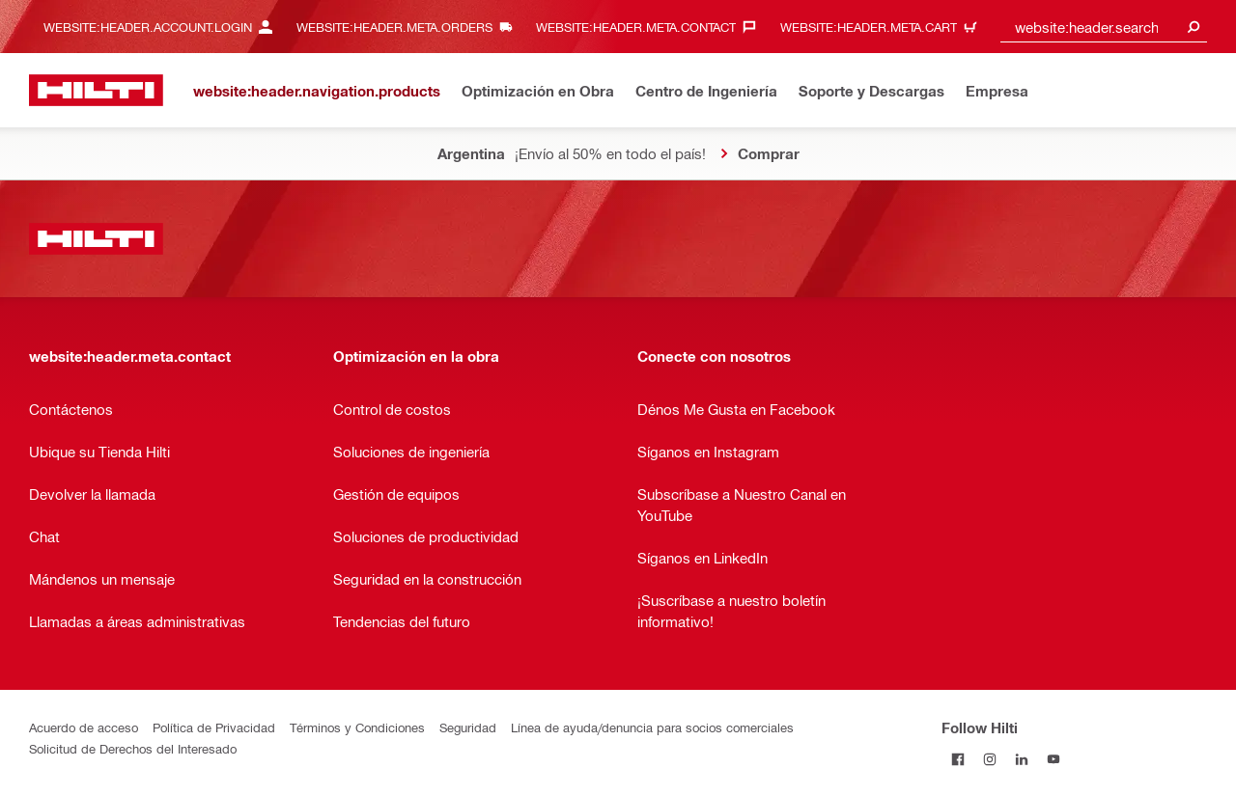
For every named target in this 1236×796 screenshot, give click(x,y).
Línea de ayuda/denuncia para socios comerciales (652, 727)
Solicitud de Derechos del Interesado (133, 748)
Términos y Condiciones (357, 727)
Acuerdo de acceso (83, 727)
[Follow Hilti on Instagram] (989, 759)
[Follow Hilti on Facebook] (957, 759)
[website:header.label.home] (96, 90)
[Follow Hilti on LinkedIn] (1021, 759)
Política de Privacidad (214, 727)
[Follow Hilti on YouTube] (1053, 759)
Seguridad (467, 727)
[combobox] (1103, 26)
